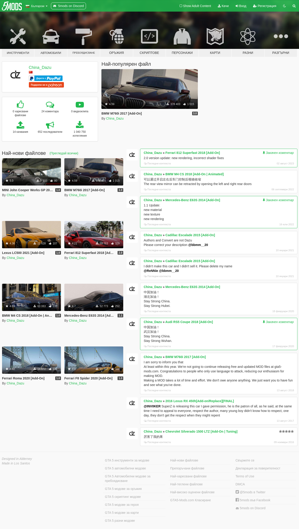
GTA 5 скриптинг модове (123, 497)
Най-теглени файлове (186, 484)
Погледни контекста (157, 163)
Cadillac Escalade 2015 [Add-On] (190, 235)
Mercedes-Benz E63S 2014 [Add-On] (193, 200)
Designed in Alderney (17, 459)
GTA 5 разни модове (120, 520)
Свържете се (245, 460)
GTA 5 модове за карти (122, 512)
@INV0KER (152, 406)
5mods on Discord (251, 508)
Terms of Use (245, 476)
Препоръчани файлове (187, 468)
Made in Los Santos (16, 463)
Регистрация (264, 6)
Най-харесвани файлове (188, 476)
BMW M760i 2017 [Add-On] (186, 357)
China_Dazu (40, 67)
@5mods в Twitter (251, 492)
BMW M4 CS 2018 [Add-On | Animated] (195, 174)
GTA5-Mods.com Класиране (190, 500)
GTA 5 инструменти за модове (127, 460)
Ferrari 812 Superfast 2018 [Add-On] (193, 153)
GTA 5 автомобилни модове (125, 468)
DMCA (240, 484)
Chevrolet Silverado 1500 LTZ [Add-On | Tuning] (202, 431)
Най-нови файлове (184, 460)
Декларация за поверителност (258, 468)
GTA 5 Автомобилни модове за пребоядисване (127, 478)
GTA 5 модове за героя (121, 504)
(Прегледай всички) (64, 153)
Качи (223, 6)
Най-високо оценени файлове (192, 492)
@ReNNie (151, 271)
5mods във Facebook (253, 500)
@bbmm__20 (198, 245)
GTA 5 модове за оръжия (123, 489)
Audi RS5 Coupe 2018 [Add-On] (189, 322)
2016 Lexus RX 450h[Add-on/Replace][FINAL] (200, 401)
